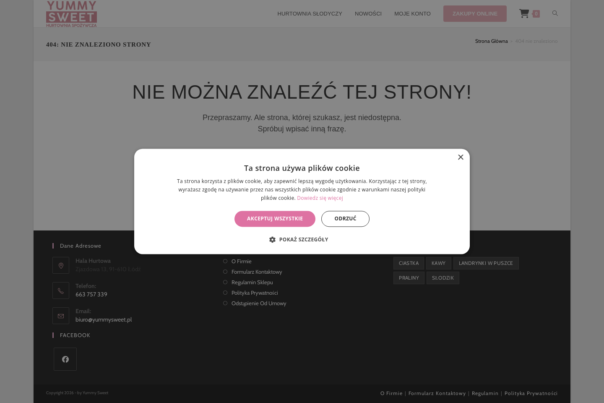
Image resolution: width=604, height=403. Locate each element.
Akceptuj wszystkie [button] (275, 218)
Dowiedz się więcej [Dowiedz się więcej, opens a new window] (320, 198)
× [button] (460, 157)
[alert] (302, 201)
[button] (302, 240)
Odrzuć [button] (345, 218)
